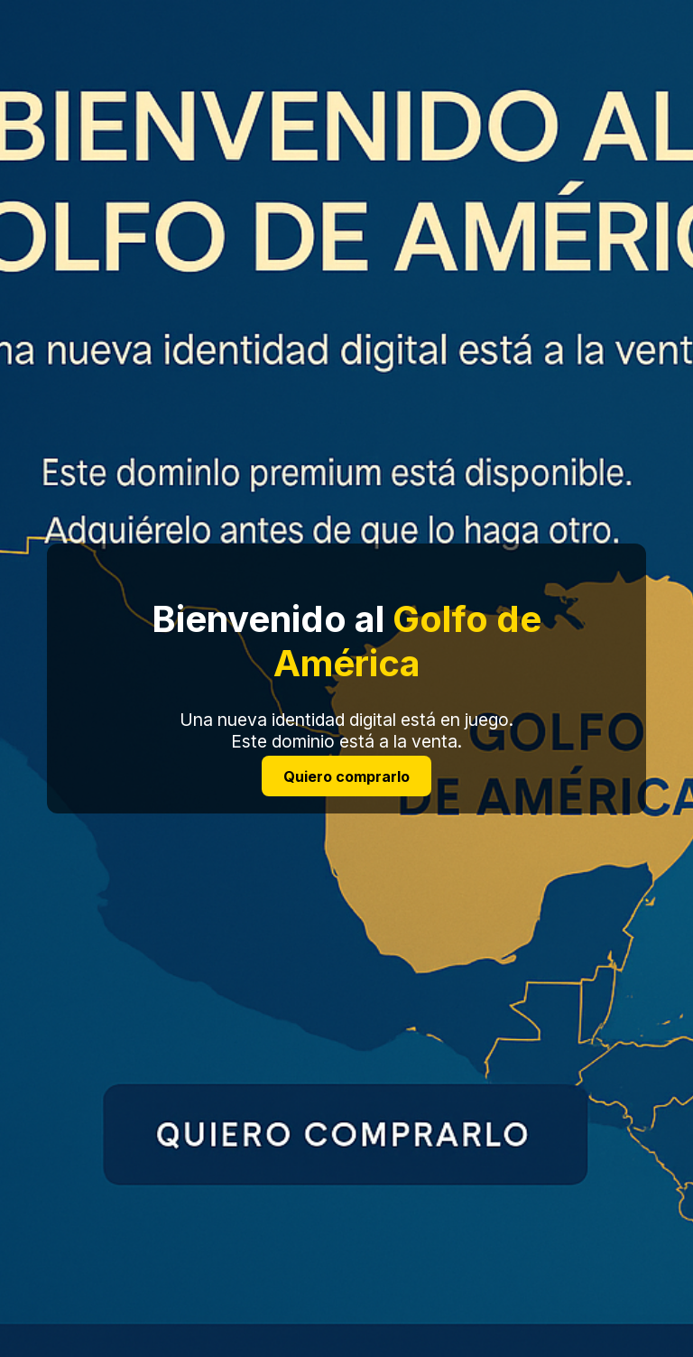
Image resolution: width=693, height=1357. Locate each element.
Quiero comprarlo (346, 776)
